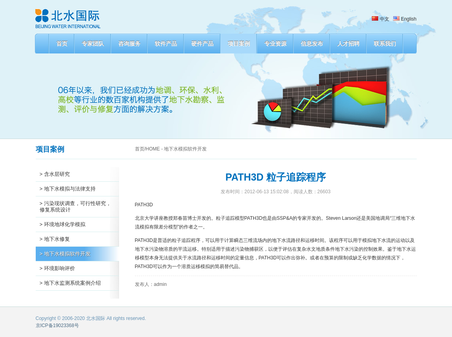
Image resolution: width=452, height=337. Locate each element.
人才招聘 (348, 43)
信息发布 (312, 43)
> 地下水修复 (55, 239)
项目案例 (239, 43)
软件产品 (166, 43)
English (405, 19)
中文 (380, 19)
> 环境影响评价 (57, 268)
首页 (61, 43)
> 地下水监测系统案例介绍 (70, 283)
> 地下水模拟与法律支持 (68, 189)
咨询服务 (129, 43)
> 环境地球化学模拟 (62, 224)
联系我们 (385, 43)
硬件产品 (202, 43)
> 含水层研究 (55, 174)
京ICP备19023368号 (57, 325)
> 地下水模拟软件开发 (65, 254)
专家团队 (93, 43)
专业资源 (275, 43)
